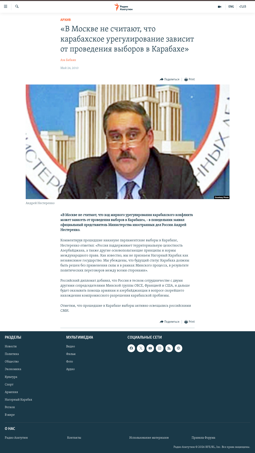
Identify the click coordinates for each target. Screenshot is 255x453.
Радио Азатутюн (16, 437)
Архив (65, 20)
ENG (231, 6)
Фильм (71, 354)
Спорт (9, 384)
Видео (70, 346)
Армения (11, 392)
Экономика (13, 369)
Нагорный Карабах (18, 399)
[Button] (169, 79)
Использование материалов (149, 437)
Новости (11, 346)
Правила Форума (203, 437)
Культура (11, 377)
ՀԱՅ (242, 6)
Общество (12, 362)
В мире (10, 415)
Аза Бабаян (68, 60)
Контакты (74, 437)
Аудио (70, 369)
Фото (69, 362)
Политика (12, 354)
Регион (10, 407)
